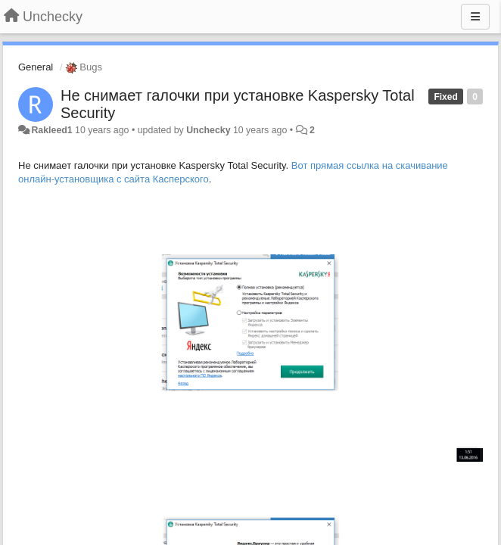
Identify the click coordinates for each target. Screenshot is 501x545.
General (35, 67)
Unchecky (208, 130)
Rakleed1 (51, 130)
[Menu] (475, 17)
